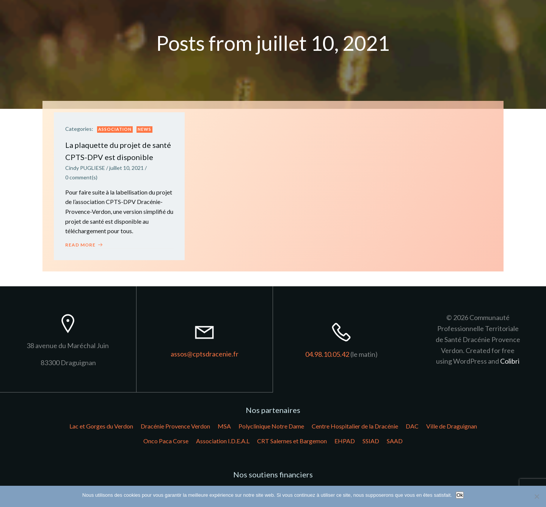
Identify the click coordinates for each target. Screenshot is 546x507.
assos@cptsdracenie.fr (204, 354)
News (144, 129)
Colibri (509, 361)
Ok (460, 495)
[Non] (536, 496)
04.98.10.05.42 (327, 354)
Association (115, 129)
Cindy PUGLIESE (85, 168)
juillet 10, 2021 (126, 168)
